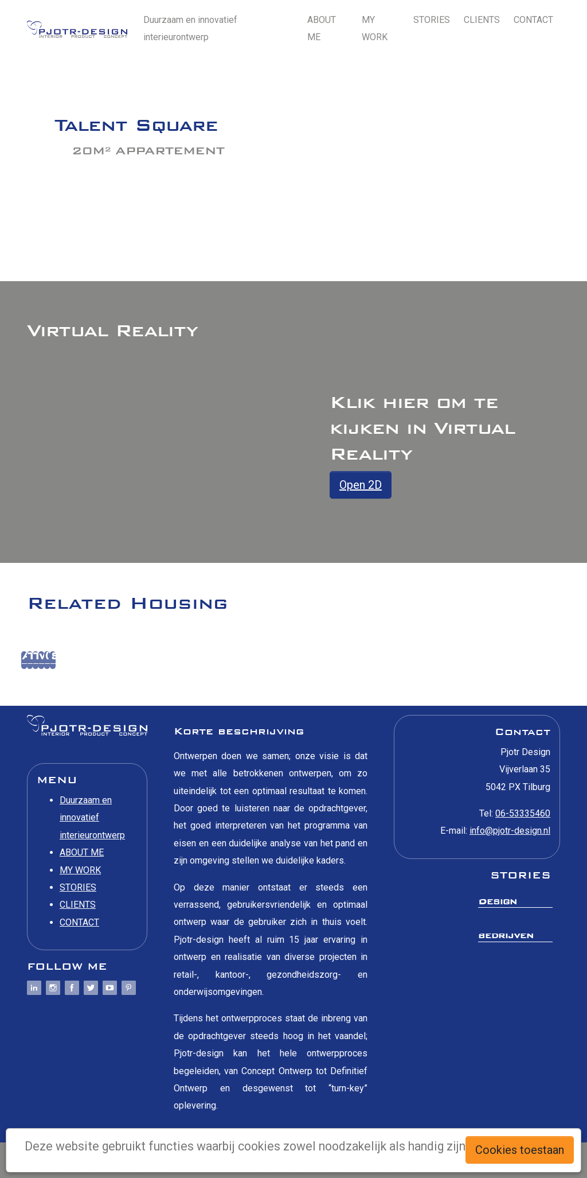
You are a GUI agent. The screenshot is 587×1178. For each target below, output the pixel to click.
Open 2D (360, 485)
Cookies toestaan (519, 1150)
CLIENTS (482, 19)
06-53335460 (522, 813)
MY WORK (375, 28)
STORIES (431, 19)
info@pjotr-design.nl (509, 830)
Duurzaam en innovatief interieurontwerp (190, 28)
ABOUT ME (321, 28)
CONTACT (533, 19)
